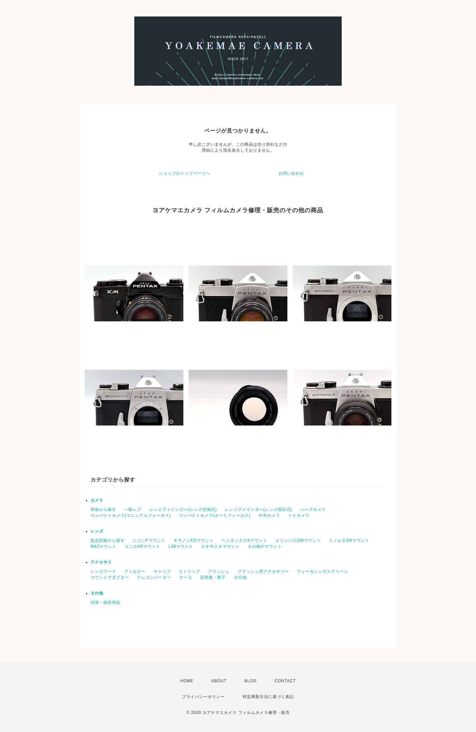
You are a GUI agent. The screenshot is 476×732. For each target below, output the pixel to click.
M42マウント (103, 546)
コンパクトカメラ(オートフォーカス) (215, 515)
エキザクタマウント (220, 546)
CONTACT (285, 681)
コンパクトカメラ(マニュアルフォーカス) (131, 515)
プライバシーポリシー (203, 696)
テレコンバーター (154, 577)
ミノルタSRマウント (349, 540)
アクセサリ (101, 562)
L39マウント (181, 546)
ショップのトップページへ (184, 173)
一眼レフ (132, 509)
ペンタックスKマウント (244, 540)
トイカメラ (298, 515)
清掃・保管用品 (105, 602)
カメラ (97, 500)
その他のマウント (265, 546)
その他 (240, 577)
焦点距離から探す (108, 540)
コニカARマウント (142, 546)
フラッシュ (218, 571)
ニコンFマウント (149, 540)
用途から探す (103, 509)
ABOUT (218, 681)
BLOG (251, 681)
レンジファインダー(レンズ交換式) (183, 509)
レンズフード (103, 571)
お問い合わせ (291, 173)
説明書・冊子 (213, 577)
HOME (187, 681)
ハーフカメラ (313, 509)
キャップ (162, 571)
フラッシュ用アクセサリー (263, 571)
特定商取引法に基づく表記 (268, 696)
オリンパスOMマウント (298, 540)
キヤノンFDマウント (193, 540)
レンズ (97, 531)
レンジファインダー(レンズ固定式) (258, 509)
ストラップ (189, 571)
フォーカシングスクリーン (322, 571)
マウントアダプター (110, 577)
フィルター (134, 571)
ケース (185, 577)
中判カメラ (269, 515)
